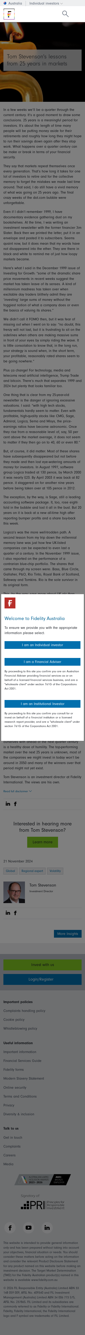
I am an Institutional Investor (42, 704)
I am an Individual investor (42, 645)
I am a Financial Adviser (42, 662)
